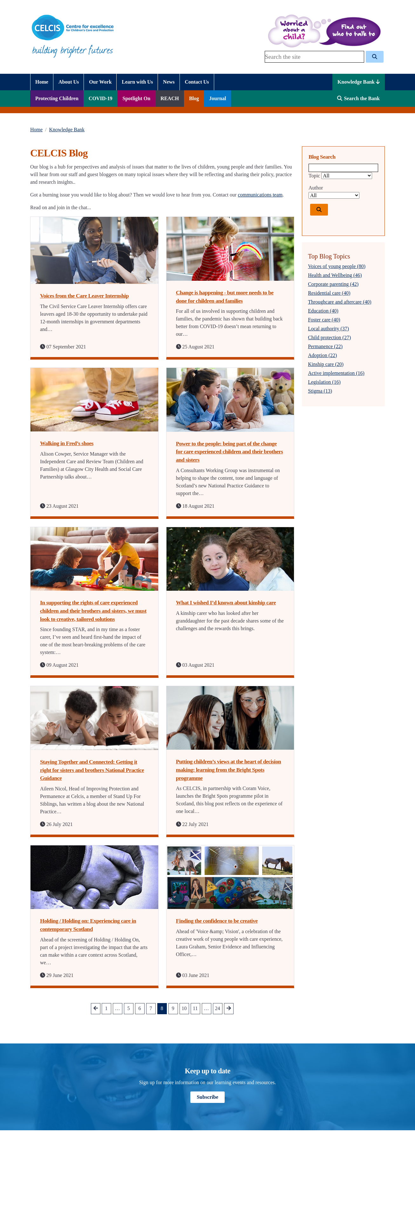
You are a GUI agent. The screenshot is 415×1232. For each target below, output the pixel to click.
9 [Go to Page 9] (173, 1008)
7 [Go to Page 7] (151, 1008)
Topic (314, 175)
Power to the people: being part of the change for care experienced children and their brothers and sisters (229, 451)
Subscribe (207, 1097)
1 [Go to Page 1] (106, 1008)
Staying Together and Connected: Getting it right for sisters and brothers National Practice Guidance (92, 770)
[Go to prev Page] (95, 1008)
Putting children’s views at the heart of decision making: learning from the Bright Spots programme (228, 769)
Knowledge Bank (358, 82)
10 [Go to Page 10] (184, 1008)
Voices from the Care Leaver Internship (84, 296)
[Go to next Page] (229, 1008)
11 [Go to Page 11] (195, 1008)
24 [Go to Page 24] (217, 1008)
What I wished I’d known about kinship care (226, 602)
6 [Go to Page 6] (140, 1008)
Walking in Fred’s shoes (66, 443)
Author (316, 187)
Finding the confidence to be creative (217, 921)
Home (36, 129)
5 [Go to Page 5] (128, 1008)
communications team (260, 194)
